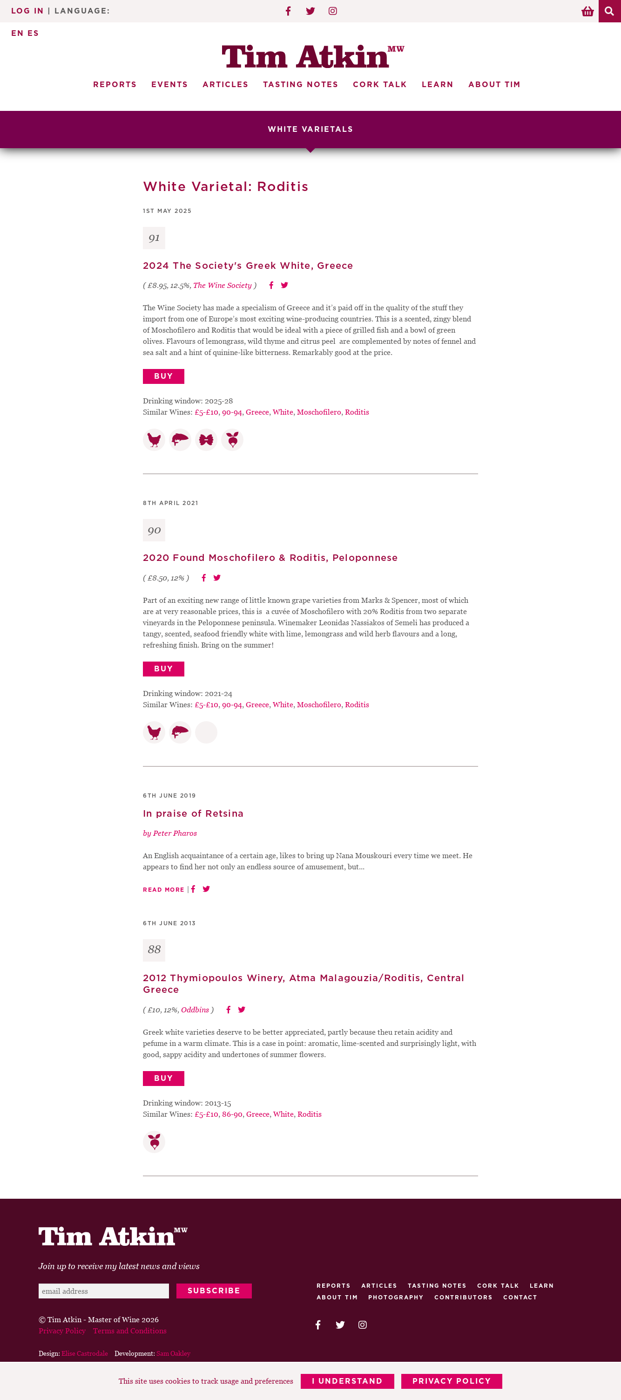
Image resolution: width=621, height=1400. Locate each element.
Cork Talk (380, 85)
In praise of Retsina (193, 813)
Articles (225, 85)
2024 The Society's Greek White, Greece (248, 265)
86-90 (232, 1113)
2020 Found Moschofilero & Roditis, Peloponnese (270, 558)
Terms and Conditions (130, 1330)
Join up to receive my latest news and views (119, 1265)
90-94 (232, 412)
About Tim (494, 85)
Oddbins (195, 1009)
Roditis (357, 412)
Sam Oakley (173, 1353)
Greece (257, 412)
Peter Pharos (175, 833)
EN (17, 33)
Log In (27, 11)
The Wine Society (222, 285)
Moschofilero (319, 412)
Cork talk (498, 1285)
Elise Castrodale (84, 1353)
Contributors (463, 1297)
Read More (164, 890)
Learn (438, 85)
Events (169, 85)
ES (33, 33)
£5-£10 (206, 412)
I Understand (347, 1381)
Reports (115, 85)
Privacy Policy (452, 1381)
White (283, 412)
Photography (396, 1297)
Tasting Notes (300, 85)
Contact (520, 1297)
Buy (163, 376)
